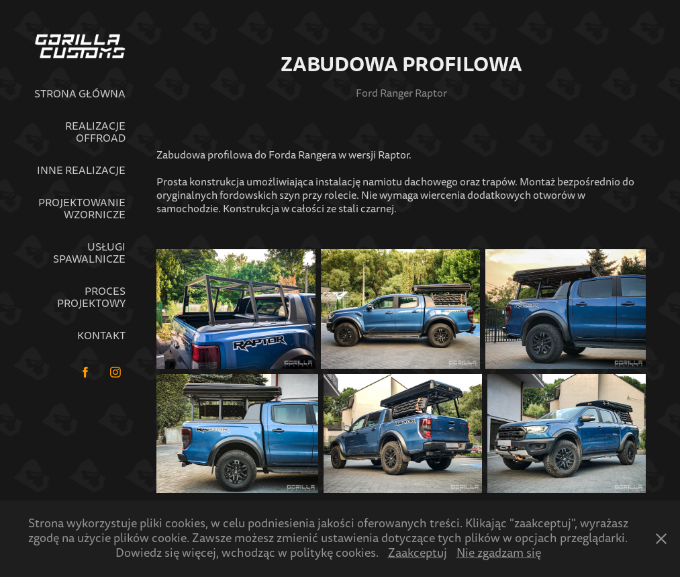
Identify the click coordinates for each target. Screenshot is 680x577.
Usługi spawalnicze (89, 253)
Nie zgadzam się (498, 553)
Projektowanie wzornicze (82, 208)
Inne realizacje (81, 170)
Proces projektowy (91, 297)
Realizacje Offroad (95, 132)
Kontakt (101, 335)
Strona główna (80, 94)
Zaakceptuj (417, 553)
